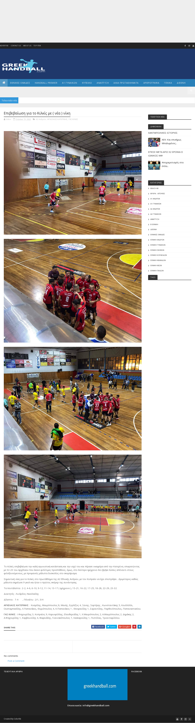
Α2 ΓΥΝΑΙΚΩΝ (155, 214)
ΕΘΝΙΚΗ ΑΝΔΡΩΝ (157, 240)
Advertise (4, 46)
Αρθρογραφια (151, 82)
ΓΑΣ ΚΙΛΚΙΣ (73, 119)
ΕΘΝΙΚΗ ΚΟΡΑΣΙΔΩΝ (158, 255)
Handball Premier (46, 82)
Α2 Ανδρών (41, 119)
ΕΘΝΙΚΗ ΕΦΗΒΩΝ (157, 250)
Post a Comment (16, 660)
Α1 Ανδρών (155, 199)
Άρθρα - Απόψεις (157, 193)
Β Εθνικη (154, 224)
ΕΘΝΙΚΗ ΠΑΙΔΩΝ (157, 270)
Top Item (37, 46)
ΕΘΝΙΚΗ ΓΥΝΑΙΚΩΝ (157, 245)
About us (27, 46)
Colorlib (17, 719)
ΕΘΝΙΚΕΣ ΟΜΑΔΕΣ (20, 82)
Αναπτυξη (103, 82)
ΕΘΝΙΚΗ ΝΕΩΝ (156, 265)
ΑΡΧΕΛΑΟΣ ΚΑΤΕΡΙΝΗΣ (57, 119)
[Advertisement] (90, 21)
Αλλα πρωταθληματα (126, 82)
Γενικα (168, 82)
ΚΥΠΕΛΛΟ (87, 82)
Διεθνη (181, 82)
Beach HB (154, 188)
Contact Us (16, 46)
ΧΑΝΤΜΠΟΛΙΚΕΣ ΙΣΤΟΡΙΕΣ (163, 132)
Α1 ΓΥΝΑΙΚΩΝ (69, 82)
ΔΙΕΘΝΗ (153, 229)
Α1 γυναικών (155, 204)
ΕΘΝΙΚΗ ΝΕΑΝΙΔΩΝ (158, 260)
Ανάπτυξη (154, 219)
